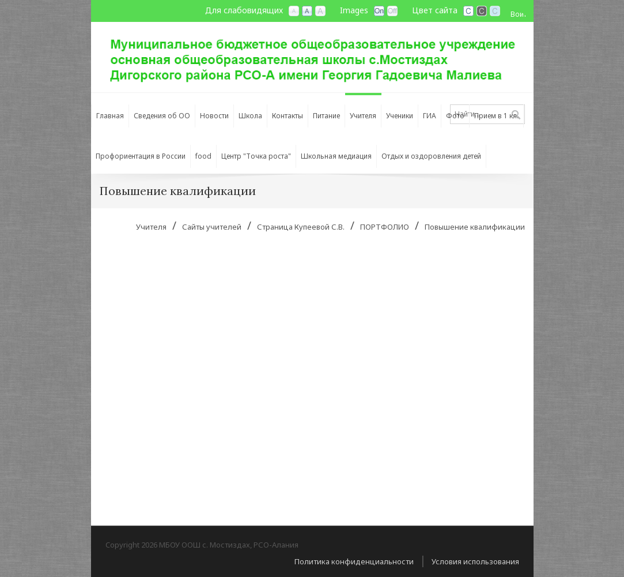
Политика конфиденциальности (354, 561)
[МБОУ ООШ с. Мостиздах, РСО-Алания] (312, 55)
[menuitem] (162, 113)
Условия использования (475, 561)
